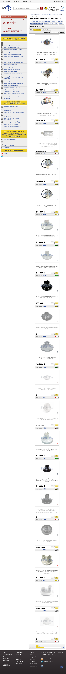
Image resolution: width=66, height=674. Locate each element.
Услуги (31, 654)
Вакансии (26, 1)
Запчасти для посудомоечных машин (13, 49)
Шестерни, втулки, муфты (51, 23)
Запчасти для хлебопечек (10, 71)
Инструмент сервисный (10, 141)
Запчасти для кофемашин (11, 85)
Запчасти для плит (9, 52)
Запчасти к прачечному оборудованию (14, 122)
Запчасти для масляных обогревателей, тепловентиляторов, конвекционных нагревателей (14, 77)
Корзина (18, 659)
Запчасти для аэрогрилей (10, 67)
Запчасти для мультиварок (11, 81)
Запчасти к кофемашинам (11, 106)
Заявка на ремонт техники (7, 661)
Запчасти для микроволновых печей (13, 56)
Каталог (38, 14)
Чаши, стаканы (36, 21)
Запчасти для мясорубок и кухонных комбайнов (13, 59)
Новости (18, 657)
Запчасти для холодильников (11, 47)
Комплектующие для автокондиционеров (9, 144)
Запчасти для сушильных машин (12, 45)
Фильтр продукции (37, 26)
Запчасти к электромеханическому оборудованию (13, 115)
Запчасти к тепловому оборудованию (14, 112)
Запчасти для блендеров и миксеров (13, 62)
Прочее (61, 23)
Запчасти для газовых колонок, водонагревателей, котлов (12, 88)
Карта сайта (19, 661)
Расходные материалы (10, 139)
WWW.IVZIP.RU (28, 672)
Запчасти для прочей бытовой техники (14, 93)
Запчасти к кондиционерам (11, 124)
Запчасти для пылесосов (10, 64)
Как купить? (5, 1)
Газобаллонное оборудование (12, 91)
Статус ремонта (16, 1)
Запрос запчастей (6, 657)
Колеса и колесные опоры (11, 128)
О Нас (4, 652)
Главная (32, 14)
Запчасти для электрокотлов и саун (13, 83)
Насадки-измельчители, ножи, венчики (52, 21)
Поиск (41, 8)
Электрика (6, 147)
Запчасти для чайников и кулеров (13, 73)
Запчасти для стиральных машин (12, 42)
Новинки (6, 153)
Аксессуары (7, 98)
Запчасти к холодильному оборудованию (10, 109)
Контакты (34, 1)
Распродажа (7, 155)
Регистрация (33, 666)
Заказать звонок (20, 663)
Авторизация (59, 1)
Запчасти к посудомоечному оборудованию (11, 119)
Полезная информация (6, 665)
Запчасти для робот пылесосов (12, 69)
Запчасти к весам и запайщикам (12, 126)
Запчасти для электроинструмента (13, 95)
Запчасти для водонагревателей (12, 54)
